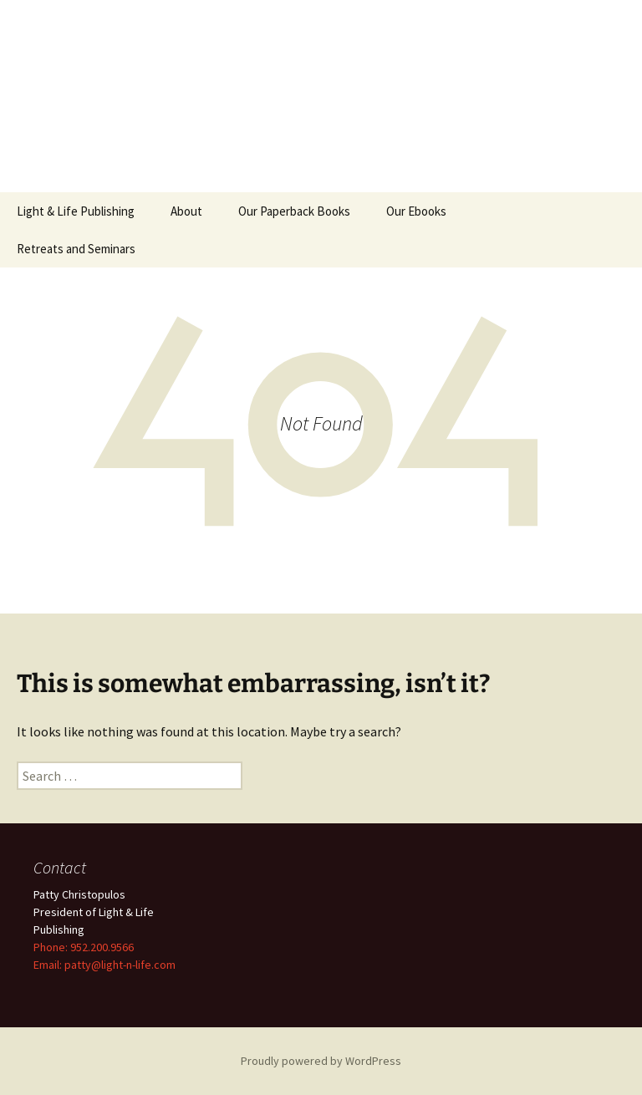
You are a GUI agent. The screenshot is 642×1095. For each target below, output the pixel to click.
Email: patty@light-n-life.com (104, 964)
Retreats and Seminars (76, 249)
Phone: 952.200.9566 (83, 947)
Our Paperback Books (294, 211)
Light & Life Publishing (76, 211)
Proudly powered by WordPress (321, 1060)
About (186, 211)
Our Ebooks (416, 211)
